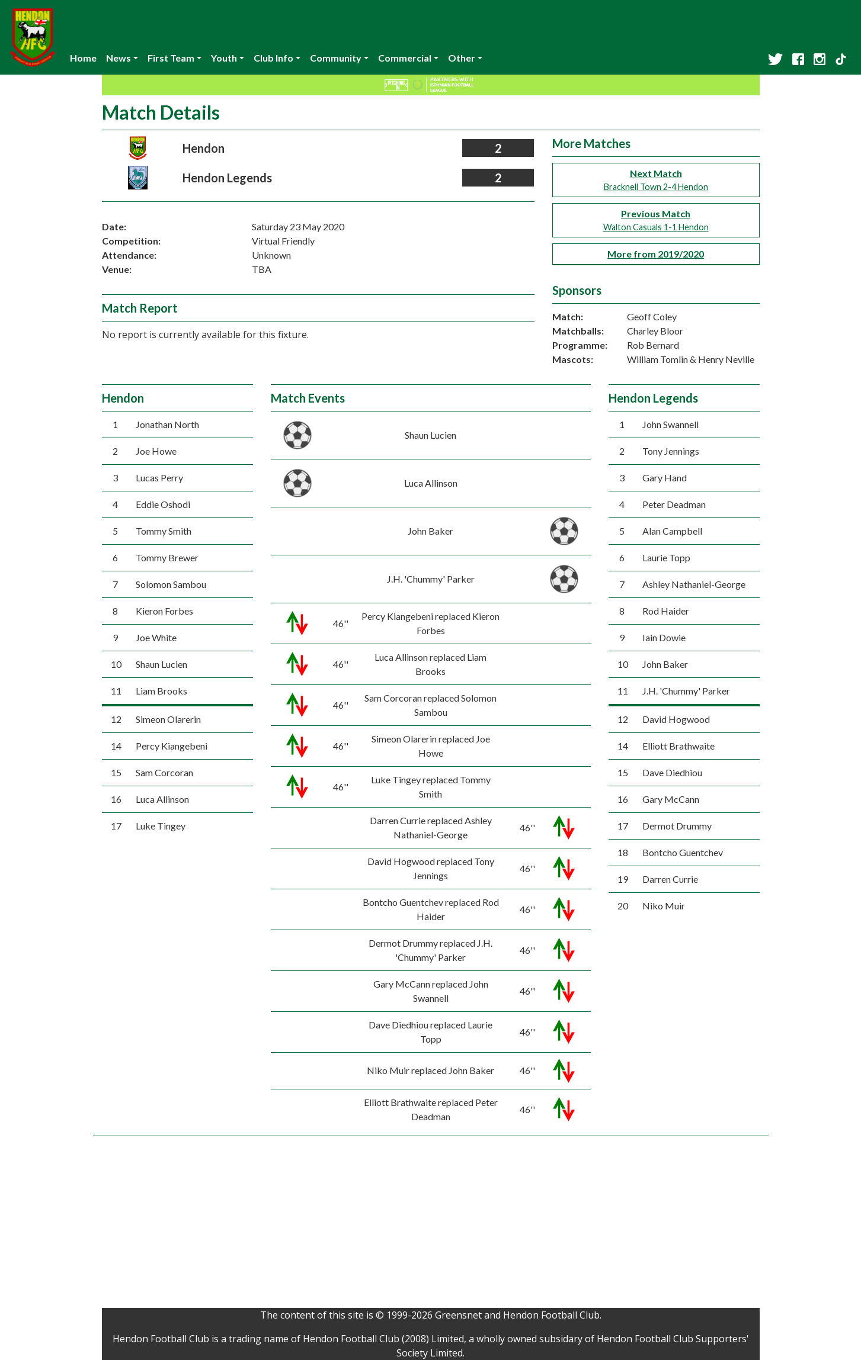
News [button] (118, 57)
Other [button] (461, 57)
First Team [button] (171, 57)
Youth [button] (224, 57)
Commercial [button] (404, 57)
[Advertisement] (431, 1225)
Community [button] (335, 57)
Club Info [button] (273, 57)
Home (83, 57)
